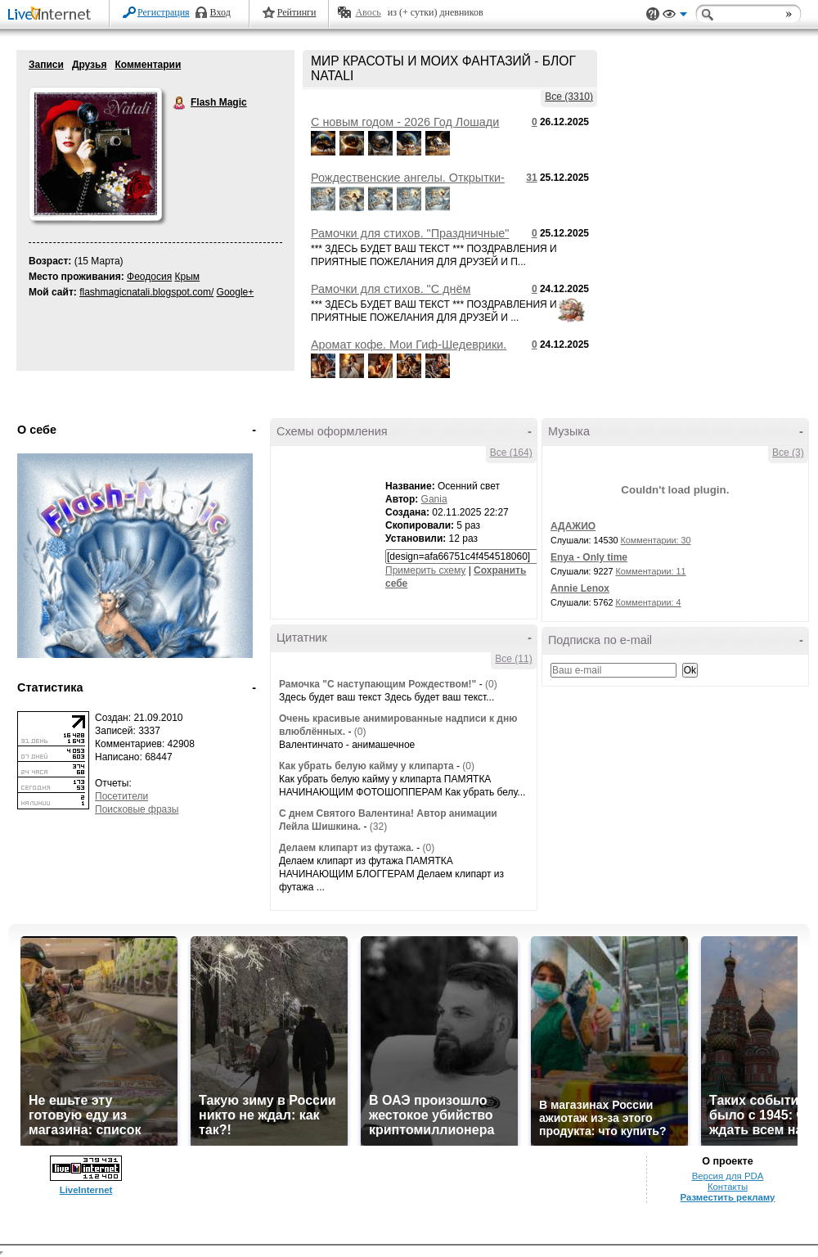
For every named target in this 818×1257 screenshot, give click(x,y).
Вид (675, 16)
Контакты (728, 1187)
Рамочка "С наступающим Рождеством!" (377, 684)
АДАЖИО (573, 526)
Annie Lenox (580, 588)
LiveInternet (52, 15)
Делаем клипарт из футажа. (347, 848)
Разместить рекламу (728, 1197)
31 (531, 177)
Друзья (89, 64)
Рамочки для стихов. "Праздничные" (410, 233)
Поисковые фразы (136, 809)
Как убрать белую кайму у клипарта (366, 766)
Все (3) (788, 452)
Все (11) (513, 659)
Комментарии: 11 (651, 571)
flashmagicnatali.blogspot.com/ (146, 292)
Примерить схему (425, 570)
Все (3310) (569, 96)
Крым (187, 276)
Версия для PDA (728, 1176)
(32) (378, 826)
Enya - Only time (589, 557)
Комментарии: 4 (648, 602)
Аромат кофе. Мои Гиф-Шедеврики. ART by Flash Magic (408, 351)
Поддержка (652, 14)
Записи (46, 64)
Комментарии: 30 (656, 540)
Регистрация (163, 12)
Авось (367, 12)
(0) (491, 684)
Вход (220, 12)
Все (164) (511, 452)
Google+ (235, 292)
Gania (434, 499)
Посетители (121, 796)
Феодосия (149, 276)
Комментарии (148, 64)
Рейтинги (297, 12)
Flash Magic (180, 103)
